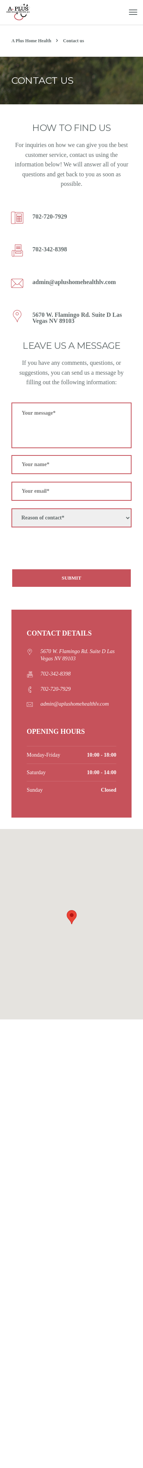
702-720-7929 (55, 689)
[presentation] (69, 550)
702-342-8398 (55, 674)
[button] (72, 917)
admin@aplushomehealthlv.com (74, 704)
